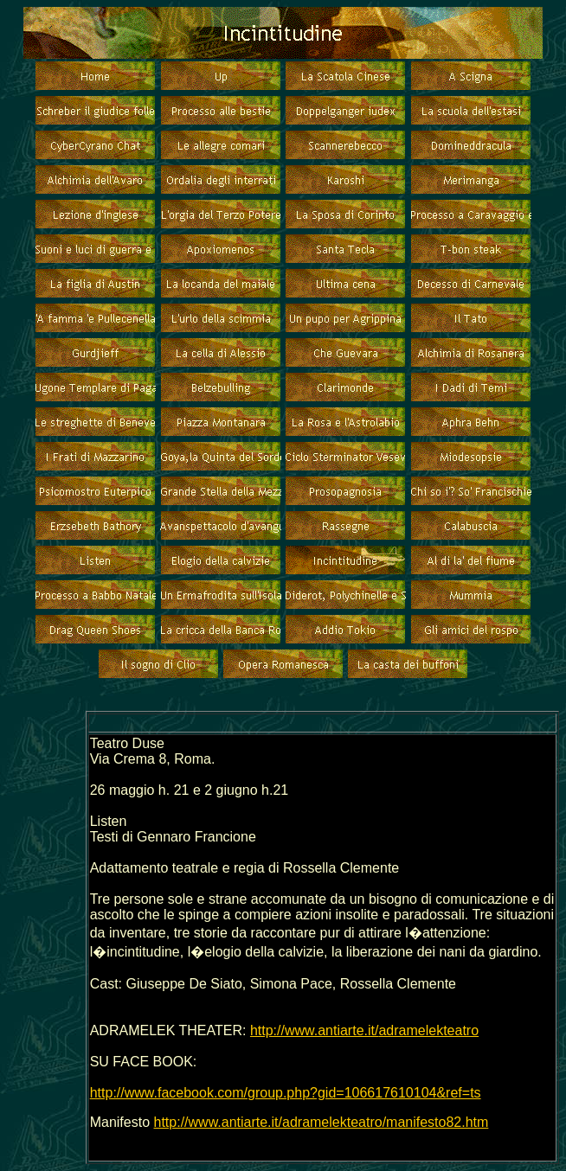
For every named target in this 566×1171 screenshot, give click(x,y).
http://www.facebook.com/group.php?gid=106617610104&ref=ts (285, 1092)
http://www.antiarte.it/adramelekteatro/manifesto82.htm (321, 1122)
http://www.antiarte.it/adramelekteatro (364, 1030)
